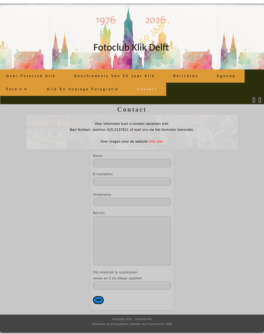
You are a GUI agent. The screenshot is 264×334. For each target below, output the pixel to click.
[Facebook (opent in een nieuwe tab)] (254, 99)
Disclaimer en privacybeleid (110, 323)
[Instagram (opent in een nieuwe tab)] (260, 99)
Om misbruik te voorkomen (132, 285)
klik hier (156, 141)
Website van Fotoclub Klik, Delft (151, 323)
